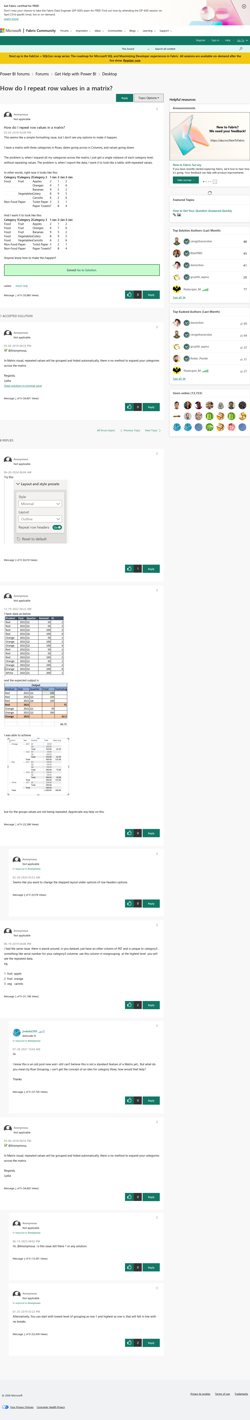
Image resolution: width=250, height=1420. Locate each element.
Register (200, 40)
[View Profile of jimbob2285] (29, 1031)
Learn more (11, 19)
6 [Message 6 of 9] (24, 1091)
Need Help (22, 285)
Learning (148, 30)
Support (164, 30)
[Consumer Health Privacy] (51, 1407)
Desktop (109, 73)
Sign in (215, 40)
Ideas (98, 30)
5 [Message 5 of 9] (15, 996)
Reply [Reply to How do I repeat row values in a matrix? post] (151, 294)
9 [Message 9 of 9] (15, 560)
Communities (115, 30)
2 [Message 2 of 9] (15, 398)
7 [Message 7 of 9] (15, 824)
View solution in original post (23, 386)
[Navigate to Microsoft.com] (10, 30)
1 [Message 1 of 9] (15, 295)
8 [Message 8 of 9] (24, 894)
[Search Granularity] (136, 49)
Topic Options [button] (147, 98)
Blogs (132, 30)
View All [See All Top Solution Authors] (179, 297)
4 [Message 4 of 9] (24, 1258)
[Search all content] (199, 49)
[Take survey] (186, 180)
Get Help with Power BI (75, 73)
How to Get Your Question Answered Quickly (202, 211)
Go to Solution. (87, 270)
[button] (124, 98)
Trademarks (241, 1393)
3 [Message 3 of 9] (24, 1334)
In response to (26, 868)
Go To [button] (240, 40)
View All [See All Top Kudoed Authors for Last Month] (179, 378)
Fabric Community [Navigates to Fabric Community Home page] (41, 30)
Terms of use (222, 1393)
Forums (64, 30)
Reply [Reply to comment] (151, 407)
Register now (131, 60)
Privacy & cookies (200, 1393)
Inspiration (82, 30)
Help (227, 40)
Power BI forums (15, 73)
